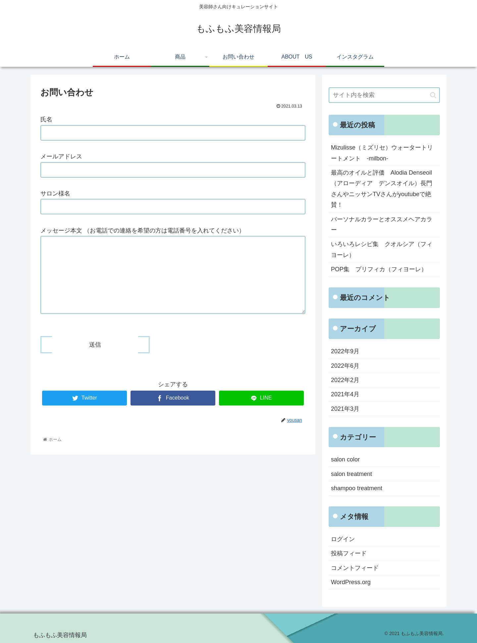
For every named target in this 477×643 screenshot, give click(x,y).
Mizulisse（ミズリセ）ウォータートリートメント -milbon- (382, 152)
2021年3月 (345, 409)
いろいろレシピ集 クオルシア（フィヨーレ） (381, 249)
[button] (433, 95)
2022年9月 (345, 351)
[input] (384, 95)
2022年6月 (345, 366)
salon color (345, 459)
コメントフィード (355, 568)
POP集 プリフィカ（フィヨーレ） (379, 269)
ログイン (343, 539)
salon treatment (351, 474)
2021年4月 (345, 394)
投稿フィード (349, 553)
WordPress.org (351, 582)
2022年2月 (345, 380)
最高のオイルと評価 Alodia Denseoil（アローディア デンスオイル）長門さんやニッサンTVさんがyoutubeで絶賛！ (381, 188)
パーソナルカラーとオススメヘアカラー (381, 224)
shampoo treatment (356, 488)
